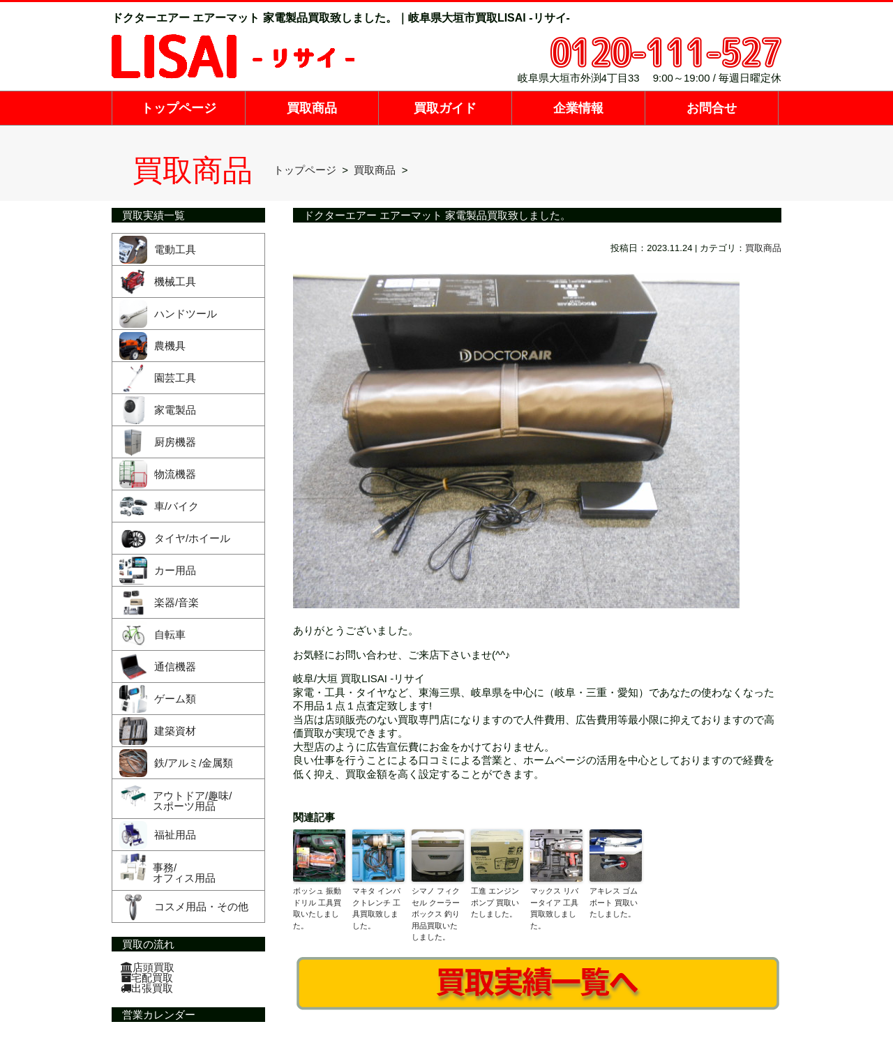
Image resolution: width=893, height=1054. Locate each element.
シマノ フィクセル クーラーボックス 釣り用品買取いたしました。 (436, 914)
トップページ (178, 108)
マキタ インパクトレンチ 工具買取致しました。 (376, 908)
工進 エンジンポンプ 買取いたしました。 (495, 902)
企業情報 (578, 108)
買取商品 (312, 108)
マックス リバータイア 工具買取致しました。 (554, 908)
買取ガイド (445, 108)
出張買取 (147, 988)
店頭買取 (147, 967)
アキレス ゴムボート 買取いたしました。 (614, 902)
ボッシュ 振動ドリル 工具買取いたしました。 (317, 908)
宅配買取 (147, 978)
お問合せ (711, 108)
